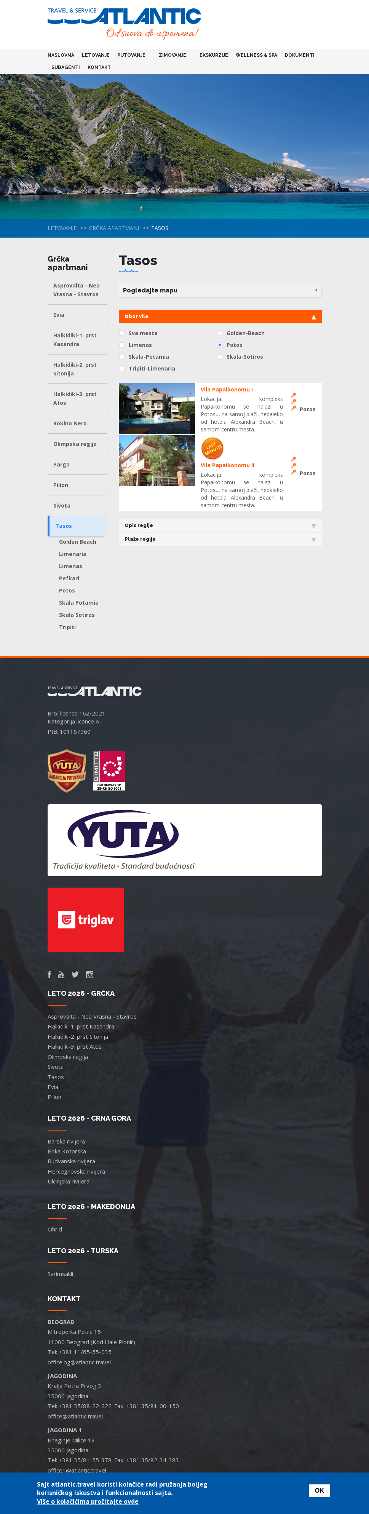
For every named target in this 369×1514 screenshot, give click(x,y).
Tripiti (67, 627)
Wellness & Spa (256, 55)
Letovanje (96, 55)
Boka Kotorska (67, 1151)
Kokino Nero (70, 423)
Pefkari (69, 578)
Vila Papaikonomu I (227, 389)
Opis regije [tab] (220, 525)
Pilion (60, 485)
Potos (67, 590)
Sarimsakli (60, 1274)
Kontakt (99, 67)
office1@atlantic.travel (77, 1470)
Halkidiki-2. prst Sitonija (75, 369)
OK (319, 1490)
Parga (61, 464)
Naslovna (61, 55)
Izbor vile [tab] (220, 316)
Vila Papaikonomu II (227, 465)
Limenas (70, 566)
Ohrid (55, 1229)
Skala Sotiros (77, 614)
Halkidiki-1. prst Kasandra (75, 340)
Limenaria (72, 553)
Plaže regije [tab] (220, 539)
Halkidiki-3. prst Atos (75, 398)
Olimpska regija (75, 443)
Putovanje (132, 55)
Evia (58, 314)
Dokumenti (300, 55)
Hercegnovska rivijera (76, 1171)
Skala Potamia (79, 602)
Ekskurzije (214, 55)
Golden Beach (77, 541)
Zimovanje (173, 55)
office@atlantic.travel (75, 1416)
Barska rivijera (66, 1141)
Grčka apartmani (114, 228)
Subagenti (65, 67)
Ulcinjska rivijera (68, 1181)
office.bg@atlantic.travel (79, 1362)
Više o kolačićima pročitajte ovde (88, 1501)
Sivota (61, 505)
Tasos (63, 525)
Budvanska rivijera (71, 1161)
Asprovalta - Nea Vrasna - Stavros (76, 290)
